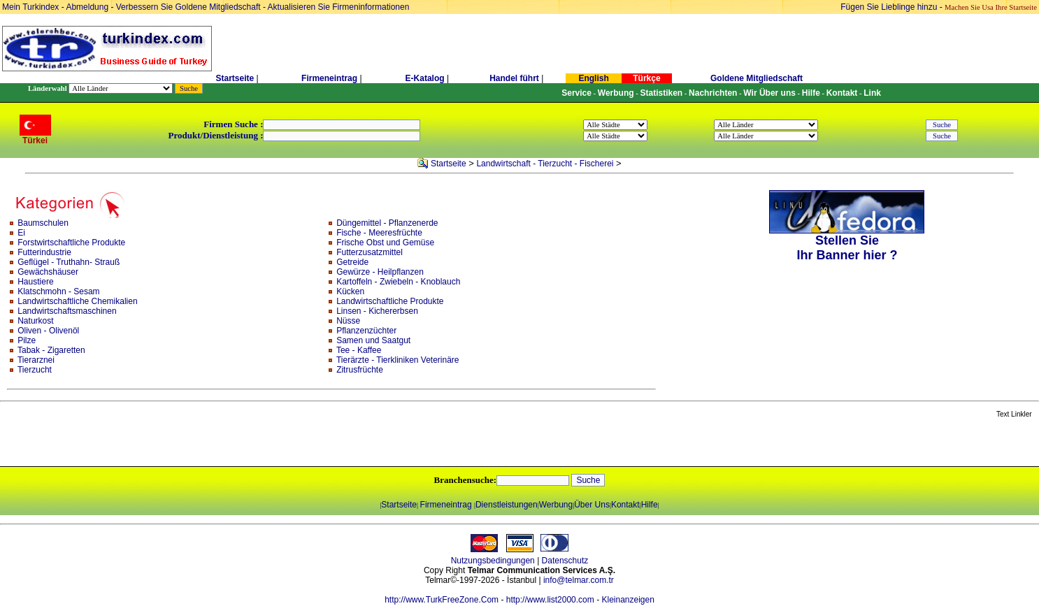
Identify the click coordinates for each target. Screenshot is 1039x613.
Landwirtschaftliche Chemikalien (77, 301)
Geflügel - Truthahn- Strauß (68, 262)
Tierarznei (36, 360)
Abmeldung (87, 7)
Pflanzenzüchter (366, 331)
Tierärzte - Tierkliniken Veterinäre (397, 360)
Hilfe (649, 505)
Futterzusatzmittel (369, 252)
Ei (21, 233)
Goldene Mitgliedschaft (756, 78)
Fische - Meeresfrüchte (379, 233)
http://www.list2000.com (550, 600)
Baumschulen (43, 223)
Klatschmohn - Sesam (58, 291)
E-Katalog (425, 78)
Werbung (556, 505)
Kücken (350, 291)
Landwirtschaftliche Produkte (389, 301)
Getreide (352, 262)
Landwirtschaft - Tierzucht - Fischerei (544, 163)
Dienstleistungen (506, 505)
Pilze (26, 340)
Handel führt (514, 78)
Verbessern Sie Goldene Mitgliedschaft (189, 7)
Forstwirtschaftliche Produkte (71, 242)
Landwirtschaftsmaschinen (66, 311)
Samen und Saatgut (373, 340)
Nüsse (348, 321)
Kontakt (625, 505)
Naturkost (35, 321)
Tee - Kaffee (359, 350)
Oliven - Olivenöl (48, 331)
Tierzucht (34, 370)
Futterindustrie (44, 252)
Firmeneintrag (330, 78)
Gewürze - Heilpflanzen (380, 272)
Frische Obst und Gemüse (385, 242)
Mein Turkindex (30, 7)
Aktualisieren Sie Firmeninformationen (339, 7)
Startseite (234, 78)
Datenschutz (565, 560)
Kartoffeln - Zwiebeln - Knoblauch (398, 282)
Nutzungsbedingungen (493, 560)
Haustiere (35, 282)
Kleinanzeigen (627, 600)
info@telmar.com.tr (578, 580)
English (593, 78)
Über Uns (592, 505)
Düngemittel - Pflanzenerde (387, 223)
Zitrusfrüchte (359, 370)
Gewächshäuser (47, 272)
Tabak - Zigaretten (51, 350)
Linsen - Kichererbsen (377, 311)
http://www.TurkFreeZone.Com (442, 600)
